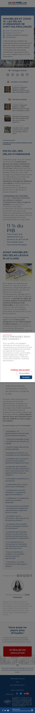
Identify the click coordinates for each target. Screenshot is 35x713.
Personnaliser (24, 373)
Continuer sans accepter (20, 370)
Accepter (26, 377)
